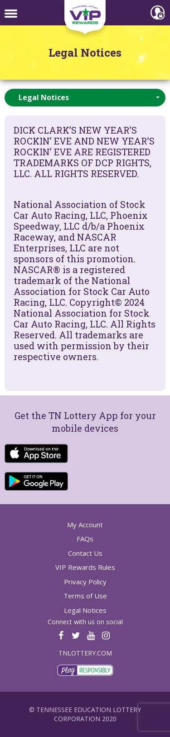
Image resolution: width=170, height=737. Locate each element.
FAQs (85, 538)
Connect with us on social (85, 621)
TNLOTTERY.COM (85, 653)
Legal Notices (85, 52)
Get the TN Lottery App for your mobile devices (85, 421)
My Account (85, 524)
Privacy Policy (85, 581)
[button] (85, 97)
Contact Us (85, 553)
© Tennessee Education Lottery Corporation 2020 (85, 714)
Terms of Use (85, 595)
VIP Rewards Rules (85, 567)
